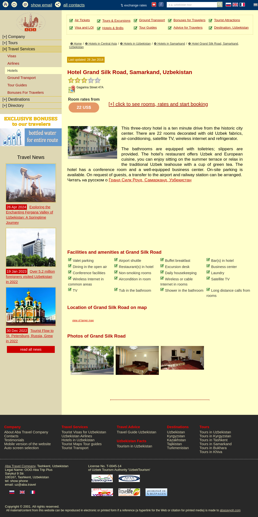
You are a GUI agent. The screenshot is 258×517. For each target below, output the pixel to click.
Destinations (16, 99)
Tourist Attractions (227, 20)
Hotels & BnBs (113, 28)
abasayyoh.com (230, 510)
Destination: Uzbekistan (231, 27)
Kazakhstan (176, 440)
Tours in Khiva (211, 452)
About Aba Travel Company (26, 432)
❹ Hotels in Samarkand (169, 43)
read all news (30, 349)
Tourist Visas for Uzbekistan (84, 432)
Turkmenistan (178, 448)
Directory (13, 105)
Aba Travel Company (20, 466)
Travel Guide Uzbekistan (136, 432)
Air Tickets (82, 20)
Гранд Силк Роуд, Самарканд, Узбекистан (150, 179)
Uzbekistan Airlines (77, 436)
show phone (19, 481)
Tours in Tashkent (214, 440)
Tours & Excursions (116, 20)
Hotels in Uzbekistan (78, 440)
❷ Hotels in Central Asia (101, 43)
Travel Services (18, 49)
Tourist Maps (72, 444)
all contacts (74, 4)
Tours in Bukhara (213, 448)
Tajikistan (174, 444)
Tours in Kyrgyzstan (215, 436)
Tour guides (92, 444)
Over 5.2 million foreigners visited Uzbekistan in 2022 (30, 276)
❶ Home (76, 43)
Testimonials (14, 440)
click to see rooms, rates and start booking (158, 104)
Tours (10, 43)
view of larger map (83, 320)
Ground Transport (21, 78)
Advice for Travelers (188, 27)
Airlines (13, 63)
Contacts (11, 436)
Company (13, 37)
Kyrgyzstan (176, 436)
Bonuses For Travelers (25, 93)
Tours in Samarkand (216, 444)
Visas (11, 56)
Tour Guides (17, 85)
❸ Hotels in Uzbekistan (135, 43)
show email (41, 4)
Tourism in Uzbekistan (134, 446)
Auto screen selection (21, 448)
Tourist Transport (75, 448)
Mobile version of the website (27, 444)
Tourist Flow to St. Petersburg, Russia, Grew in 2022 (30, 336)
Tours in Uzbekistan (215, 432)
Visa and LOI (84, 27)
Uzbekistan (176, 432)
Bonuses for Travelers (189, 20)
